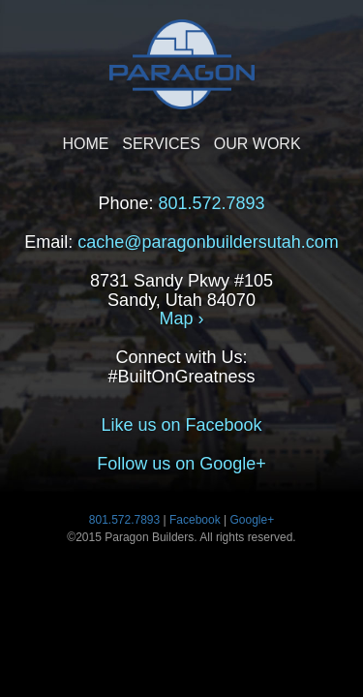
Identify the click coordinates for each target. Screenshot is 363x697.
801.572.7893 (211, 203)
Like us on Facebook (181, 425)
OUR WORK (257, 144)
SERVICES (161, 144)
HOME (85, 144)
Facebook (195, 520)
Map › (181, 318)
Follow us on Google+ (181, 463)
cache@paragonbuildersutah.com (207, 242)
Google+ (252, 520)
